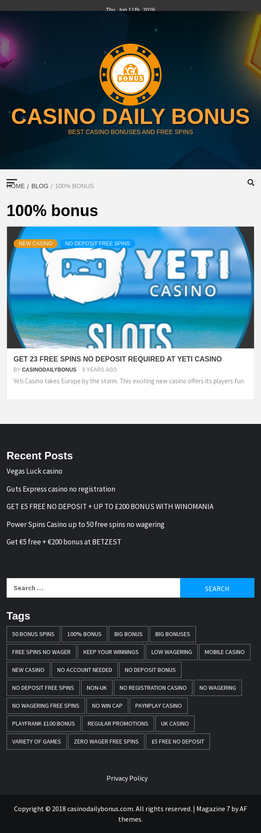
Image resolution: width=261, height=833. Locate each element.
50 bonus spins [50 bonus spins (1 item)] (33, 634)
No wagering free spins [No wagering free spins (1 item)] (45, 705)
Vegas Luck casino (34, 471)
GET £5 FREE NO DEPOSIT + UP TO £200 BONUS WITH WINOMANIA (110, 506)
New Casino (35, 244)
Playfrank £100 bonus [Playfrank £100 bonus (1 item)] (43, 723)
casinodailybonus (50, 370)
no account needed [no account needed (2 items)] (84, 670)
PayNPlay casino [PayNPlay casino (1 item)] (158, 705)
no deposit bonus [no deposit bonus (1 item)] (150, 670)
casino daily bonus (130, 116)
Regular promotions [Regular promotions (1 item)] (118, 723)
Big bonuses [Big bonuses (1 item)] (172, 634)
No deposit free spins (97, 244)
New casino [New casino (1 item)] (28, 670)
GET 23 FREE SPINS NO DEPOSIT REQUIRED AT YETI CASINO (118, 359)
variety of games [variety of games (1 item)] (36, 741)
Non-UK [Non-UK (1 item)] (97, 688)
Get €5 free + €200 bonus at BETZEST (64, 542)
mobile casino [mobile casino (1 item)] (225, 652)
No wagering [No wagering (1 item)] (217, 688)
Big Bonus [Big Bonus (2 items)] (128, 634)
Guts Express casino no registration (61, 489)
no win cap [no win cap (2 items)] (107, 705)
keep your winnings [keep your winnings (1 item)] (111, 652)
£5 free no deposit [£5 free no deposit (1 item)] (177, 741)
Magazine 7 (213, 808)
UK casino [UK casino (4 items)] (175, 723)
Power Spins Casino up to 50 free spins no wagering (86, 524)
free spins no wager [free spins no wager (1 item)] (41, 652)
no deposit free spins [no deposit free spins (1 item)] (43, 688)
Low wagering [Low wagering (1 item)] (171, 652)
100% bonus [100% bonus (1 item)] (84, 634)
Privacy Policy (127, 778)
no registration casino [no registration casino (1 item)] (153, 688)
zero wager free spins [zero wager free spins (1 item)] (106, 741)
